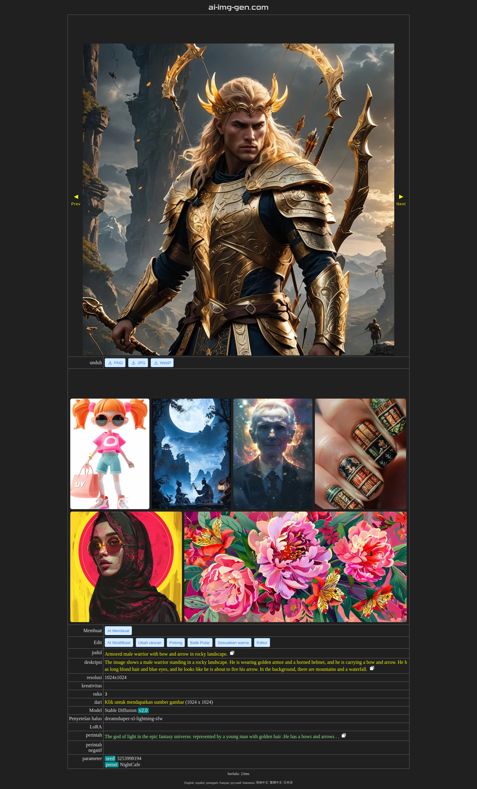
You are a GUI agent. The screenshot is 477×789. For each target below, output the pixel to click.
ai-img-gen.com (238, 7)
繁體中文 (276, 782)
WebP (162, 362)
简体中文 (262, 782)
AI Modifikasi (119, 642)
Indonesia (249, 782)
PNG (115, 362)
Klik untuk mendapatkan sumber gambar (144, 702)
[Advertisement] (221, 30)
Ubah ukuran (150, 642)
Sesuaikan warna (233, 642)
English (189, 782)
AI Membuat (118, 631)
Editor (262, 642)
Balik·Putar (200, 642)
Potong (175, 642)
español (200, 782)
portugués (212, 782)
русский (236, 782)
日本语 (288, 782)
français (224, 782)
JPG (138, 362)
